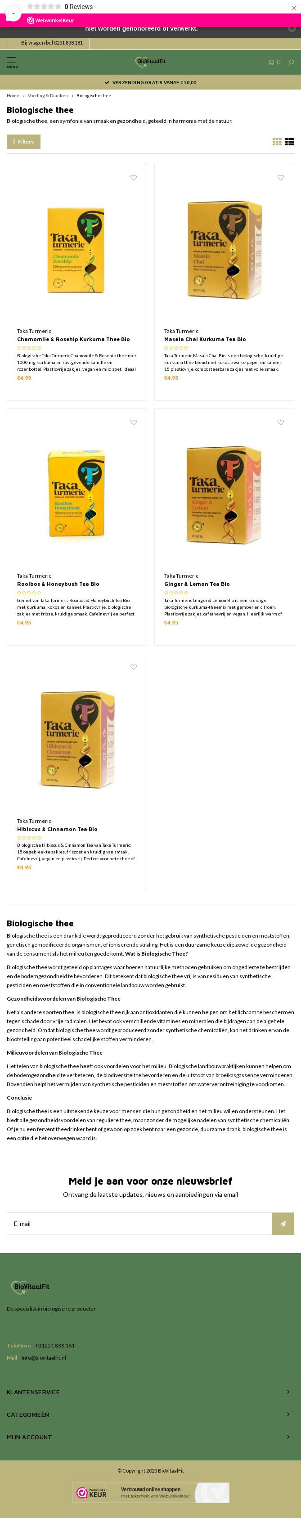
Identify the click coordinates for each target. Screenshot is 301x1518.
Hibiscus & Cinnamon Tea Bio (57, 829)
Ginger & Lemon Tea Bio (197, 583)
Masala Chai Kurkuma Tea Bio (205, 339)
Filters (23, 141)
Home (13, 95)
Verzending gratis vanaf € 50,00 (150, 82)
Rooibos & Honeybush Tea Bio (58, 583)
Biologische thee (93, 95)
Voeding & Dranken (48, 95)
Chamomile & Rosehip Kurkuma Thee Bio (73, 339)
